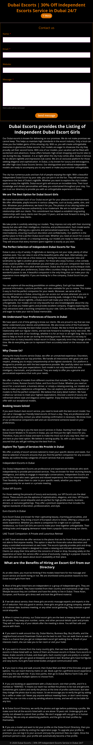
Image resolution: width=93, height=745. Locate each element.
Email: (6, 49)
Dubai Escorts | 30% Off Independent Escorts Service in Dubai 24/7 (46, 7)
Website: (7, 64)
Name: (7, 33)
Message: (8, 79)
